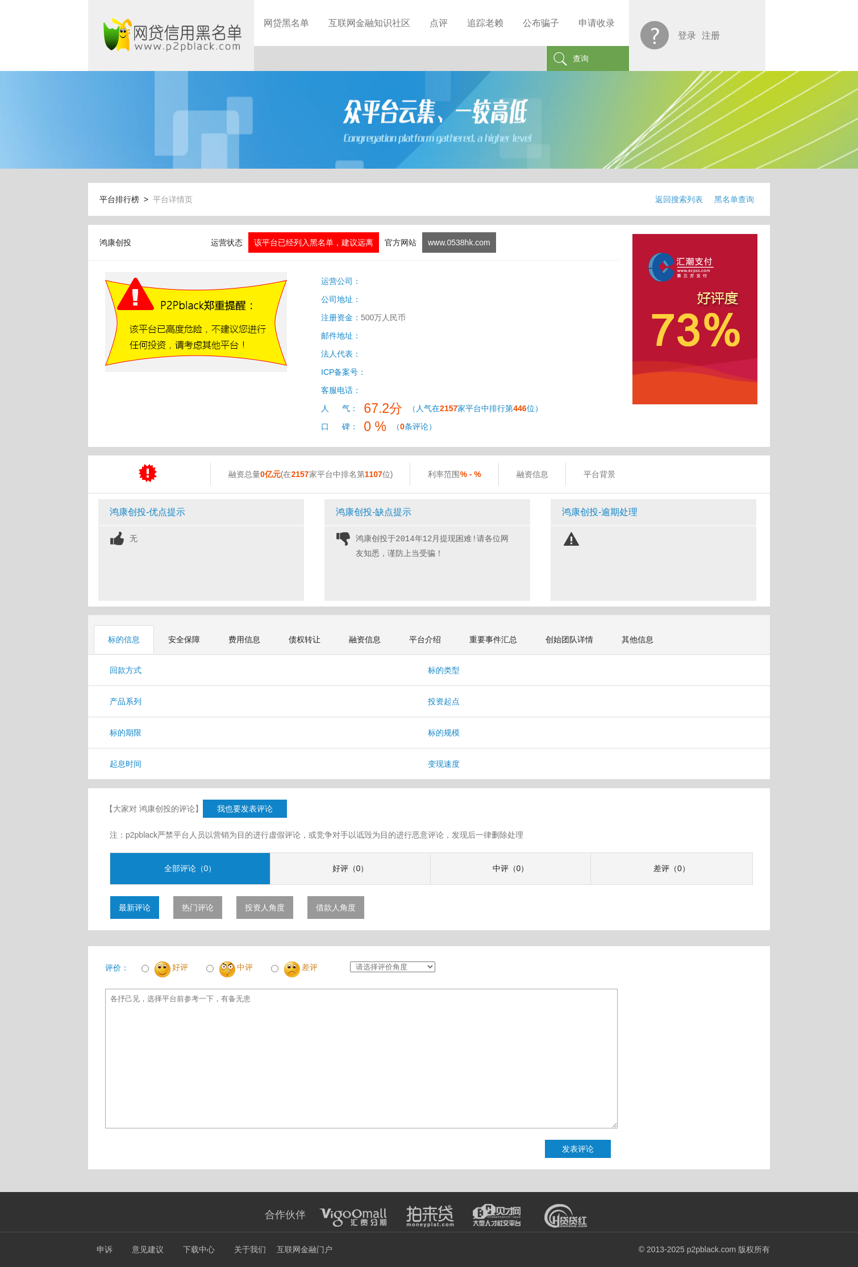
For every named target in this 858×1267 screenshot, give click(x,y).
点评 (439, 23)
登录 (687, 35)
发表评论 (578, 1148)
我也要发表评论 (245, 808)
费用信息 (244, 639)
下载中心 (199, 1249)
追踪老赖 (485, 23)
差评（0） (671, 868)
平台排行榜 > (126, 199)
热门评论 (198, 907)
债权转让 (304, 639)
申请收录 (596, 23)
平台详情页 (173, 199)
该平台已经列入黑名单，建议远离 (313, 242)
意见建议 (148, 1249)
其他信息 (637, 639)
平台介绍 (425, 639)
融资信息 (365, 639)
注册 (711, 35)
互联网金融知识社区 (369, 23)
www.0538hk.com (459, 242)
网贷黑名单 (286, 23)
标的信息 (124, 639)
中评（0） (511, 868)
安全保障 (184, 639)
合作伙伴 (285, 1214)
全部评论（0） (190, 868)
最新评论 (135, 907)
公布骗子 (541, 23)
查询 (581, 58)
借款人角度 (336, 907)
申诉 (105, 1249)
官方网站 (400, 242)
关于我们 (250, 1249)
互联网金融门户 (304, 1249)
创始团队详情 (569, 639)
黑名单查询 (734, 199)
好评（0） (350, 868)
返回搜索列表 (679, 199)
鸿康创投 (115, 242)
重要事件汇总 (493, 639)
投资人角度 (265, 907)
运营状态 (227, 242)
